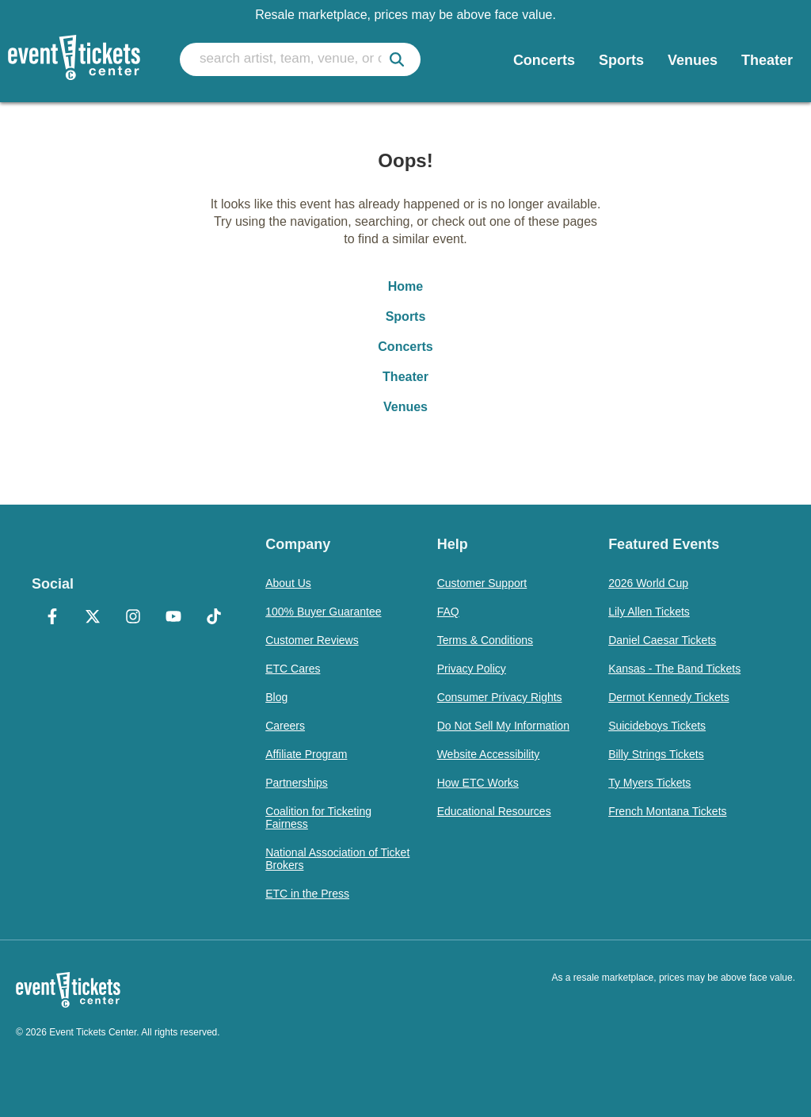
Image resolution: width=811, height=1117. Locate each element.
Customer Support (482, 583)
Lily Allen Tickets (649, 611)
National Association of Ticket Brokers (337, 858)
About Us (288, 583)
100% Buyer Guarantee (323, 611)
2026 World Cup (648, 583)
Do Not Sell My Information (503, 725)
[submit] (397, 59)
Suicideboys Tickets (657, 725)
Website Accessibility (488, 754)
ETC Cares (292, 668)
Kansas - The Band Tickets (674, 668)
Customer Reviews (311, 640)
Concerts (405, 346)
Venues (405, 407)
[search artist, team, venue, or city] (300, 59)
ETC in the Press (307, 893)
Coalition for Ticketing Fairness (318, 817)
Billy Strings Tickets (656, 754)
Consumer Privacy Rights (499, 697)
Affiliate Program (306, 754)
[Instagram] (132, 617)
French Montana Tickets (667, 811)
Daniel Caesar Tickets (662, 640)
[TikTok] (213, 617)
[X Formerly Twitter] (92, 617)
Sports (406, 316)
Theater (405, 376)
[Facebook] (52, 617)
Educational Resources (494, 811)
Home (405, 286)
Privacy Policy (471, 668)
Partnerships (296, 782)
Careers (285, 725)
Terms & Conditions (485, 640)
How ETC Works (478, 782)
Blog (276, 697)
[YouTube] (173, 617)
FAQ (448, 611)
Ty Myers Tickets (649, 782)
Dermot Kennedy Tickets (668, 697)
